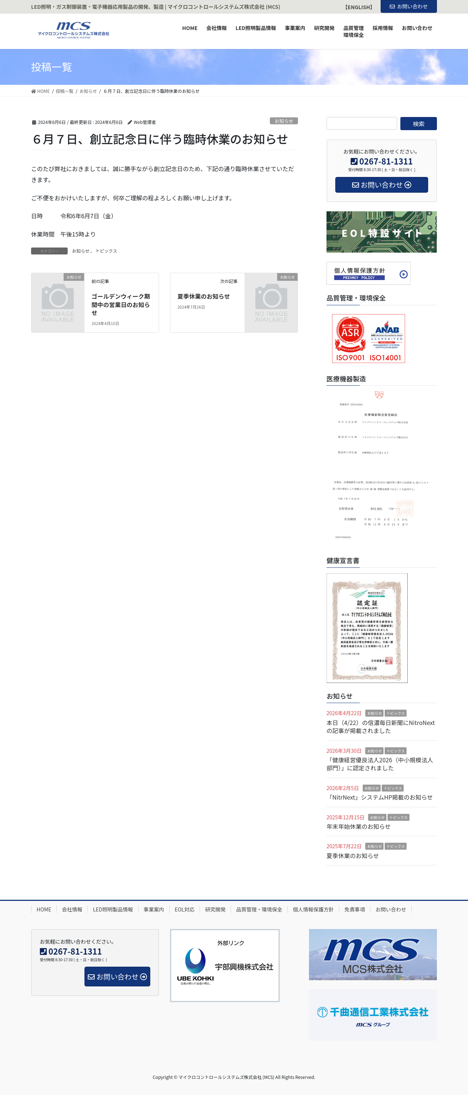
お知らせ (284, 120)
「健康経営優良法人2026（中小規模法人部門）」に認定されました (380, 763)
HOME (44, 909)
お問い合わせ (409, 6)
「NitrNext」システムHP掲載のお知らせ (380, 797)
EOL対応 (185, 909)
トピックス (106, 251)
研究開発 (215, 909)
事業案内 (154, 909)
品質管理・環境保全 (259, 909)
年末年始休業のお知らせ (359, 826)
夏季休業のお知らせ (203, 296)
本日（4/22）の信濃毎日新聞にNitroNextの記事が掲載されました (381, 726)
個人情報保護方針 (313, 909)
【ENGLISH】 (359, 7)
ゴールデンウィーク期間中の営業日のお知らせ (120, 304)
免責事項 (354, 909)
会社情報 (72, 909)
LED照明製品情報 (113, 909)
